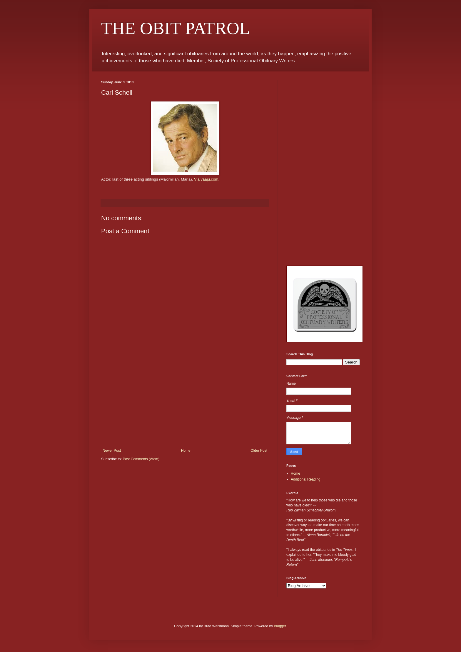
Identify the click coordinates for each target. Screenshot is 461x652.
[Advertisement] (185, 404)
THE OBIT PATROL (175, 28)
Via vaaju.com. (206, 179)
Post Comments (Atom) (141, 459)
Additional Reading (305, 479)
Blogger (280, 626)
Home (186, 450)
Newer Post (112, 450)
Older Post (258, 450)
